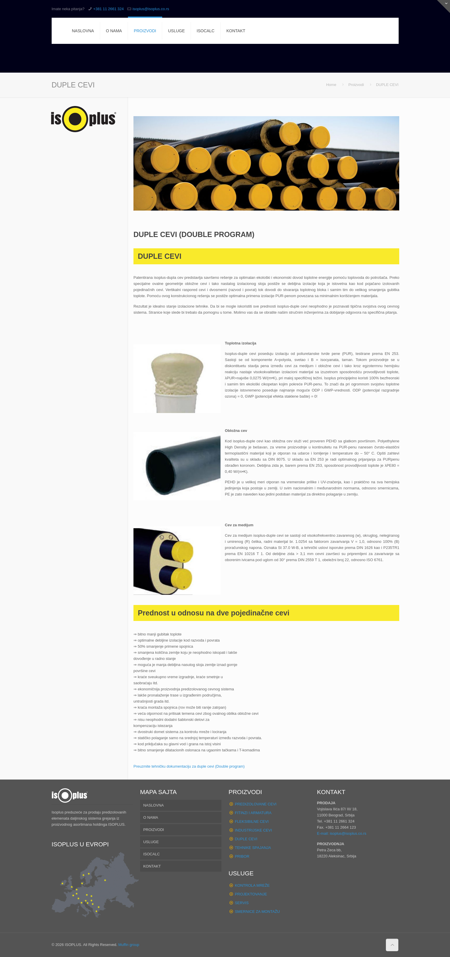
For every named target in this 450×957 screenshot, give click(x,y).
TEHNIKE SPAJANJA (253, 847)
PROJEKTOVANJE (251, 894)
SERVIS (241, 903)
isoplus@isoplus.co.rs (151, 9)
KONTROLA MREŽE (252, 885)
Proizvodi (356, 84)
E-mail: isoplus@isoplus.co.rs (341, 833)
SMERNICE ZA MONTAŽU (257, 911)
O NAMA (150, 817)
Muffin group (128, 944)
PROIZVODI (153, 829)
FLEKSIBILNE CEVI (251, 821)
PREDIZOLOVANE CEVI (255, 804)
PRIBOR (242, 856)
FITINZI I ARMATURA (253, 813)
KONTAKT (152, 866)
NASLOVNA (153, 805)
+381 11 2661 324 (108, 9)
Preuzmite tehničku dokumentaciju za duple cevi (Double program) (189, 766)
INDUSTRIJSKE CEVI (253, 830)
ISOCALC (151, 854)
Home (331, 84)
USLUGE (151, 842)
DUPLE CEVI (246, 839)
